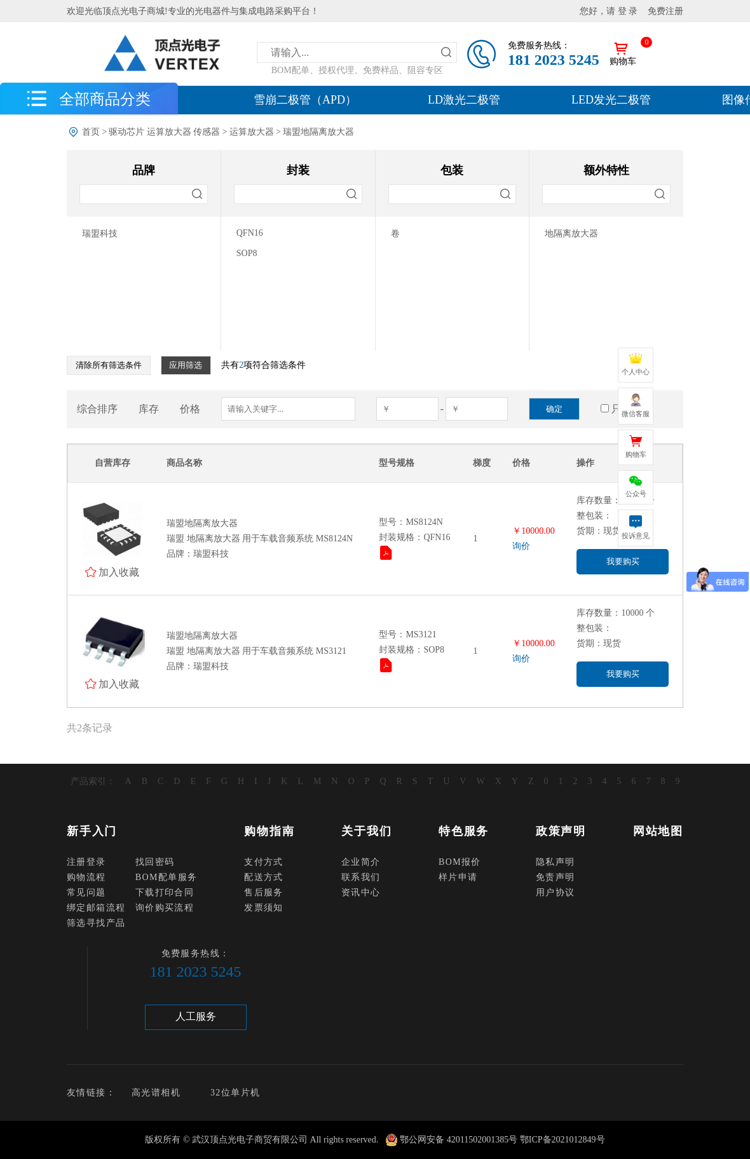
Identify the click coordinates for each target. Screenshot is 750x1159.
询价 (521, 546)
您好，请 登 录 (609, 11)
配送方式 (263, 877)
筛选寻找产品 (96, 923)
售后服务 (263, 892)
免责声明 (555, 877)
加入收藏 (119, 572)
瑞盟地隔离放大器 (318, 132)
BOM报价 (460, 862)
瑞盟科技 (100, 233)
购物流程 (86, 877)
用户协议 (555, 892)
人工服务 (195, 1016)
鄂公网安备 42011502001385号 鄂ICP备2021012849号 (502, 1139)
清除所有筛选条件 (109, 365)
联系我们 (361, 877)
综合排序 (97, 408)
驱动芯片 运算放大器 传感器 (164, 132)
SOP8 (246, 253)
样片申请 (458, 877)
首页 (91, 132)
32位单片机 (235, 1092)
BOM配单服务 (166, 877)
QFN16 (249, 233)
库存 (149, 408)
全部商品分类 (105, 98)
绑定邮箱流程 (96, 907)
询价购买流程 (164, 907)
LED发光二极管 (611, 99)
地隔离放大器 (571, 233)
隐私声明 (555, 862)
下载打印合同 (164, 892)
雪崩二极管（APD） (305, 99)
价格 (190, 408)
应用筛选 (185, 365)
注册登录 (86, 862)
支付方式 (263, 862)
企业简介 (361, 862)
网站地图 (658, 831)
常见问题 (86, 892)
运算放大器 (251, 132)
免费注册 (665, 11)
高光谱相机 (156, 1092)
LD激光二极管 (464, 99)
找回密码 (155, 862)
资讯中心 (361, 892)
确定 (554, 409)
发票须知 (263, 907)
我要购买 (622, 561)
